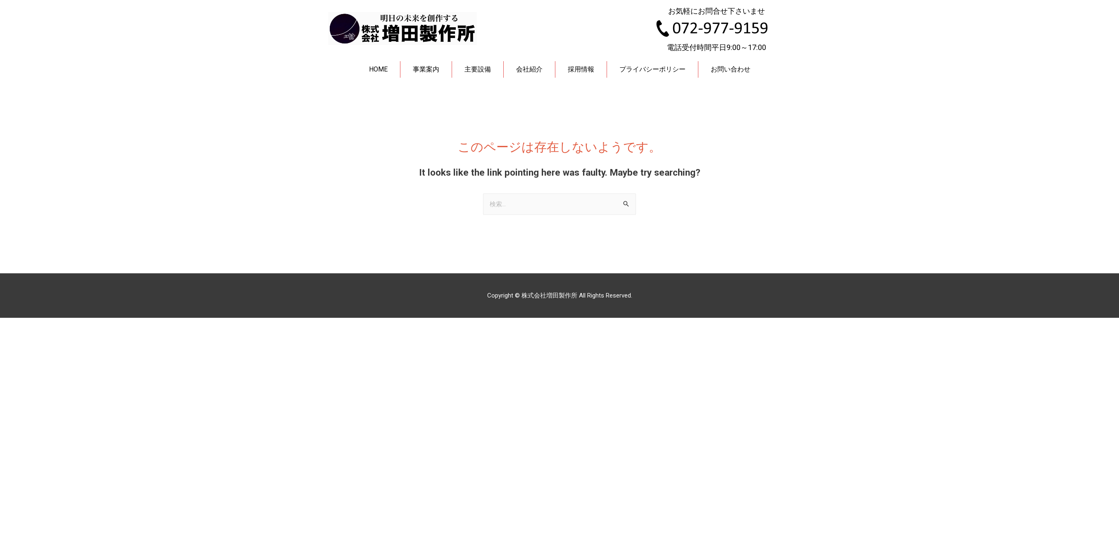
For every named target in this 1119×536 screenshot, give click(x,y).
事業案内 (426, 69)
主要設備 (477, 69)
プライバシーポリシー (652, 69)
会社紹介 (529, 69)
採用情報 (581, 69)
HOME (378, 69)
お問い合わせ (730, 69)
